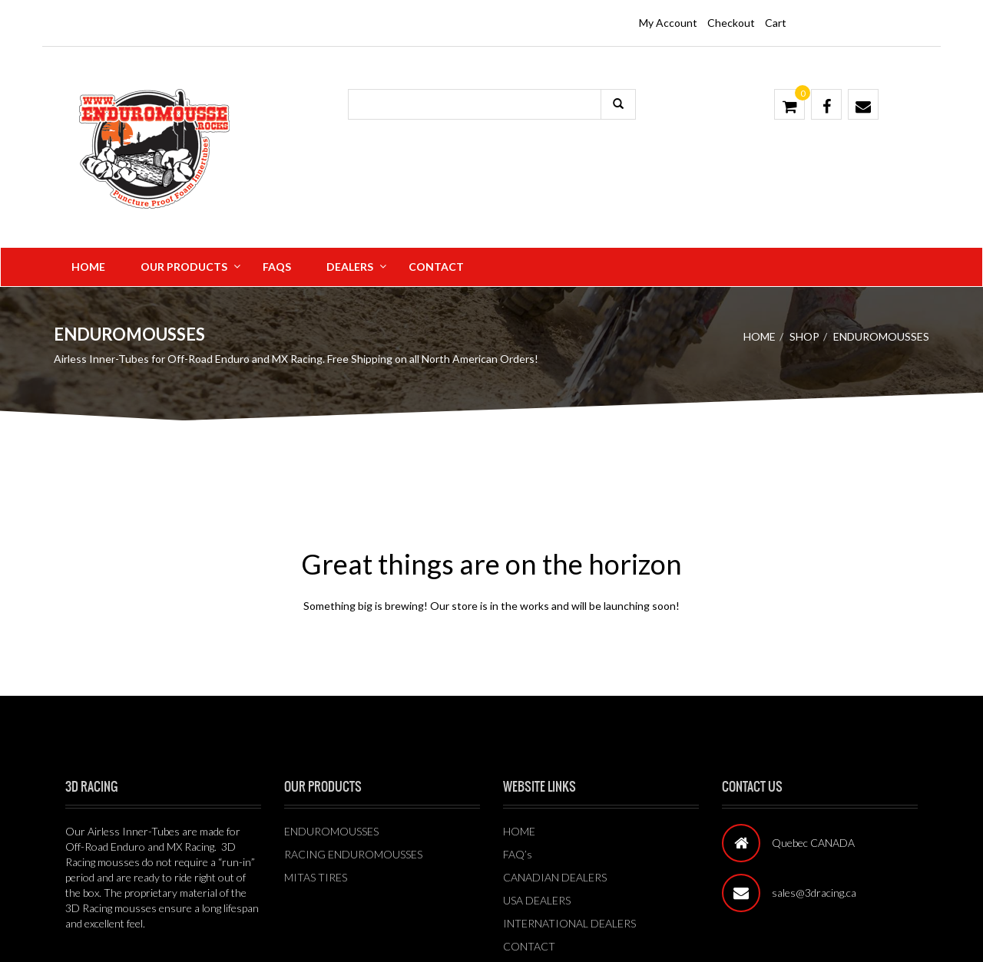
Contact (436, 266)
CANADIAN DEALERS (555, 877)
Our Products (184, 266)
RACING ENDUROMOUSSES (353, 854)
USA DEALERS (537, 900)
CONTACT (529, 946)
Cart (775, 22)
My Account (668, 22)
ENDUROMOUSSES (331, 831)
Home (88, 266)
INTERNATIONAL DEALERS (569, 923)
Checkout (731, 22)
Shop (804, 336)
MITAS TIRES (315, 877)
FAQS (277, 266)
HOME (519, 831)
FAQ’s (517, 854)
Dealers (349, 266)
